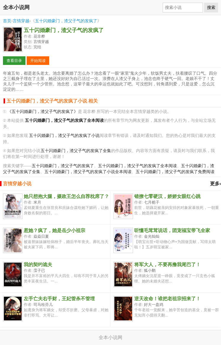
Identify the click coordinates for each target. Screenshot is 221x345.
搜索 (211, 7)
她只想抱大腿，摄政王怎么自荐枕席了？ (66, 196)
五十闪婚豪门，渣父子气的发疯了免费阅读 (175, 172)
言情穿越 (21, 20)
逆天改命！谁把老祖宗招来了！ (167, 298)
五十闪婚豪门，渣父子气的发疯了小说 (64, 135)
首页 (7, 20)
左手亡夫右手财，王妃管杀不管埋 (59, 298)
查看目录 (14, 60)
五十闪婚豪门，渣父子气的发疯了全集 (76, 150)
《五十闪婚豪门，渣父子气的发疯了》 (42, 111)
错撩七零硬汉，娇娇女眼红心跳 (167, 196)
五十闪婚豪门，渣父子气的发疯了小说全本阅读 (88, 172)
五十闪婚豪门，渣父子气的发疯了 (66, 20)
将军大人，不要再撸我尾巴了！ (167, 264)
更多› (215, 183)
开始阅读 (38, 60)
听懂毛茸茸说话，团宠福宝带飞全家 (172, 230)
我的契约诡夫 (38, 264)
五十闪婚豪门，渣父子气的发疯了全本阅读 (137, 166)
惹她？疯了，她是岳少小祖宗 (54, 230)
